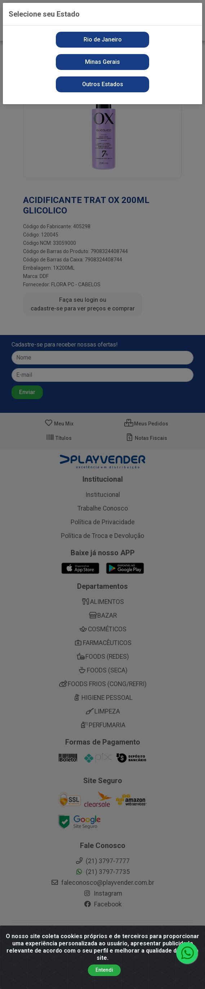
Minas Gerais (102, 61)
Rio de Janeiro (103, 39)
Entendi (104, 974)
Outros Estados (102, 84)
